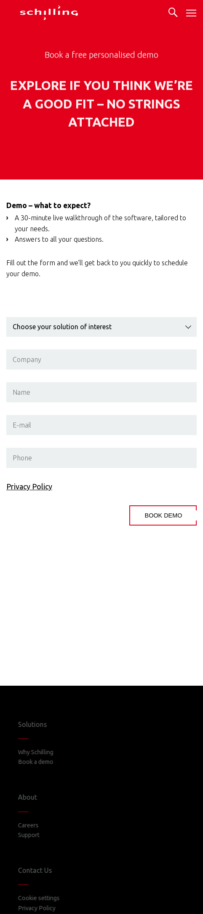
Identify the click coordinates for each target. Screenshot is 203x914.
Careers (34, 825)
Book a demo (42, 761)
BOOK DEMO (163, 515)
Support (35, 835)
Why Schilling (42, 752)
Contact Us (41, 870)
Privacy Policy (29, 486)
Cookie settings (45, 898)
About (33, 797)
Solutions (38, 724)
